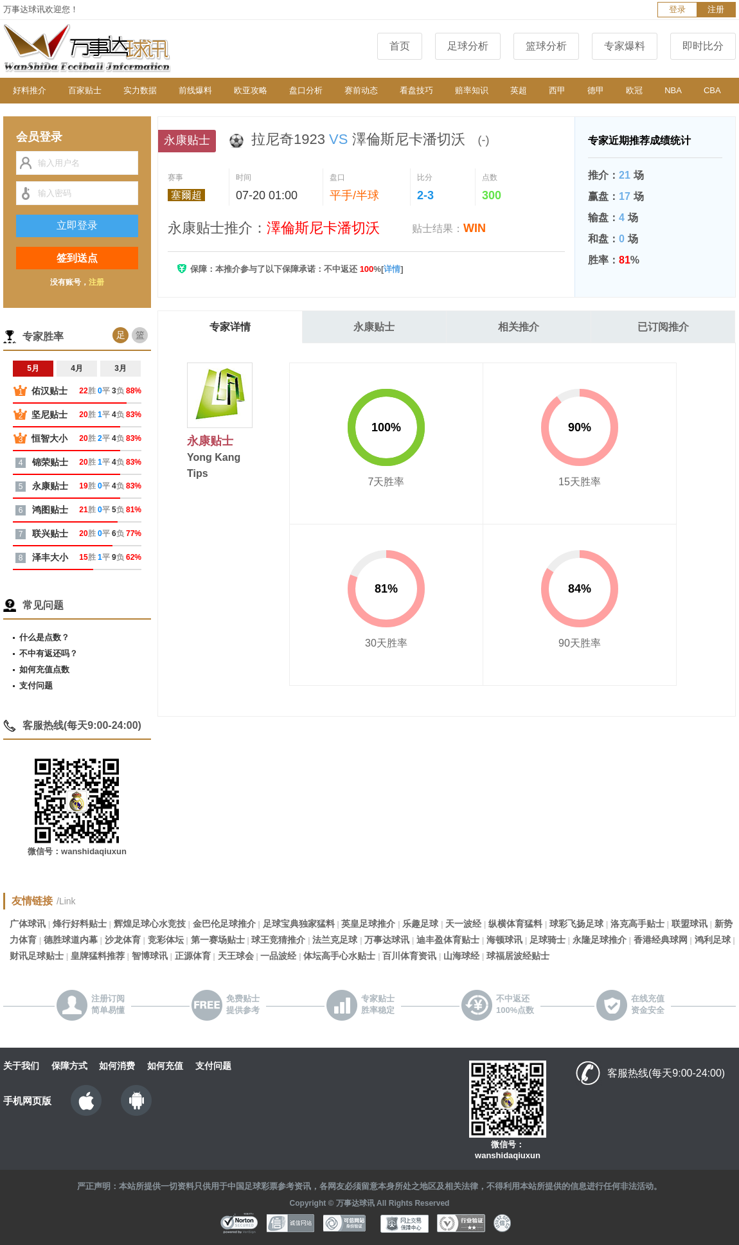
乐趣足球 (420, 923)
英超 (518, 90)
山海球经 (461, 956)
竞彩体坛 (166, 940)
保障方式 (69, 1066)
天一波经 (463, 923)
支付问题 (36, 685)
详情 (392, 269)
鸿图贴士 (50, 510)
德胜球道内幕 (71, 940)
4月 (77, 368)
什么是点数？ (44, 637)
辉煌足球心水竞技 (150, 923)
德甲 (595, 90)
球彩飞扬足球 (576, 923)
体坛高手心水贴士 (339, 956)
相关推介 (518, 326)
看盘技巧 (416, 90)
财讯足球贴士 (37, 956)
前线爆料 (195, 90)
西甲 (557, 90)
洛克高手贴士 (637, 923)
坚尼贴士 (49, 414)
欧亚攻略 (250, 90)
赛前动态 (361, 90)
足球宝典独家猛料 (299, 923)
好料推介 (29, 90)
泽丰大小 (50, 557)
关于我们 (21, 1066)
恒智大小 (49, 438)
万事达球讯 (386, 940)
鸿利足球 (713, 940)
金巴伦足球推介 (224, 923)
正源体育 (193, 956)
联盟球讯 (690, 923)
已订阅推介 (663, 326)
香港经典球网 (661, 940)
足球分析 (467, 45)
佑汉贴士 (49, 391)
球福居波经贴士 (517, 956)
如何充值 (165, 1066)
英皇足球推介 (368, 923)
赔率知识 (471, 90)
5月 (33, 368)
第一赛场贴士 (218, 940)
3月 (120, 368)
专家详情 (230, 326)
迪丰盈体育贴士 (447, 940)
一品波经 (278, 956)
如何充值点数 (44, 669)
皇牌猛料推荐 (98, 956)
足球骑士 (547, 940)
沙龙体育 (123, 940)
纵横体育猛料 (515, 923)
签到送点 (77, 258)
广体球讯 (28, 923)
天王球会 (236, 956)
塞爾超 (186, 195)
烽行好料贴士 (80, 923)
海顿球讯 (504, 940)
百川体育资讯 (409, 956)
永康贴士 (374, 326)
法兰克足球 (334, 940)
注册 (716, 9)
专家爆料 (624, 45)
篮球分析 (546, 45)
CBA (712, 90)
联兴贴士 (50, 533)
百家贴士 (85, 90)
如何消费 (117, 1066)
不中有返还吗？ (48, 653)
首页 (399, 45)
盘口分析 (306, 90)
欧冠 (634, 90)
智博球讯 (150, 956)
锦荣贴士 (50, 462)
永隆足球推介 (600, 940)
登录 (677, 9)
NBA (673, 90)
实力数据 (140, 90)
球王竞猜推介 (278, 940)
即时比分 (703, 45)
